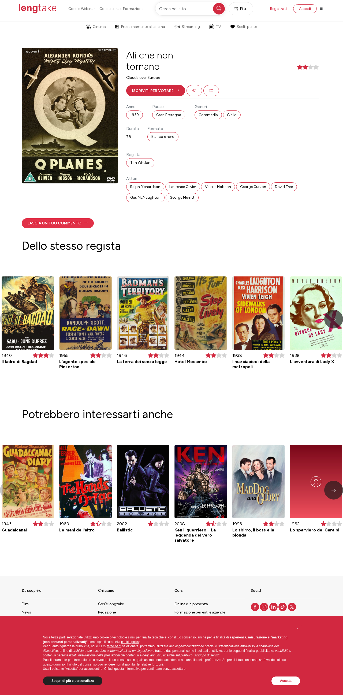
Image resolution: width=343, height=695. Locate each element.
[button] (155, 90)
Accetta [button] (286, 681)
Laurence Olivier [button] (182, 186)
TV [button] (215, 26)
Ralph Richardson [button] (145, 186)
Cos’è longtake (111, 604)
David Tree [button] (284, 186)
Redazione (107, 612)
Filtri (240, 9)
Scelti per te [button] (243, 26)
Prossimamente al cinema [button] (140, 26)
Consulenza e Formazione (121, 8)
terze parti (114, 646)
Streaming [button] (187, 26)
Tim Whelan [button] (140, 162)
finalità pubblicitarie (259, 651)
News (26, 612)
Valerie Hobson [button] (218, 186)
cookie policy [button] (130, 642)
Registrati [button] (278, 8)
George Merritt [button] (182, 197)
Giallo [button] (232, 115)
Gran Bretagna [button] (168, 115)
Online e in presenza (191, 604)
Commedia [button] (208, 115)
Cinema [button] (96, 26)
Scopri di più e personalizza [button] (72, 681)
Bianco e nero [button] (162, 136)
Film (25, 604)
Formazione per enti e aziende (199, 612)
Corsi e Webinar (81, 8)
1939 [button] (134, 115)
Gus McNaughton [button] (145, 197)
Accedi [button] (305, 8)
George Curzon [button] (253, 186)
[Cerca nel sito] (190, 9)
